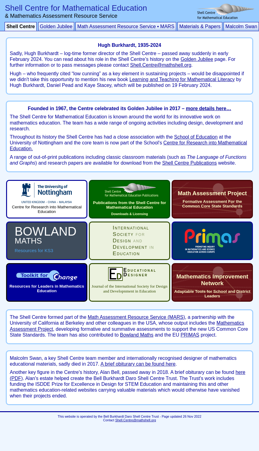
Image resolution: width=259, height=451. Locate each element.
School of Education (195, 137)
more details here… (208, 108)
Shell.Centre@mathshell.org (160, 65)
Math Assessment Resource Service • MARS (125, 26)
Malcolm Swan (241, 26)
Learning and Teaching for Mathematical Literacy (182, 79)
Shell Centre (20, 26)
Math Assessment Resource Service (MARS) (136, 317)
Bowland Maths (136, 334)
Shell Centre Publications (189, 163)
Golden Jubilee (56, 26)
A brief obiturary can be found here (138, 364)
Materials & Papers (200, 26)
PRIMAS (190, 334)
